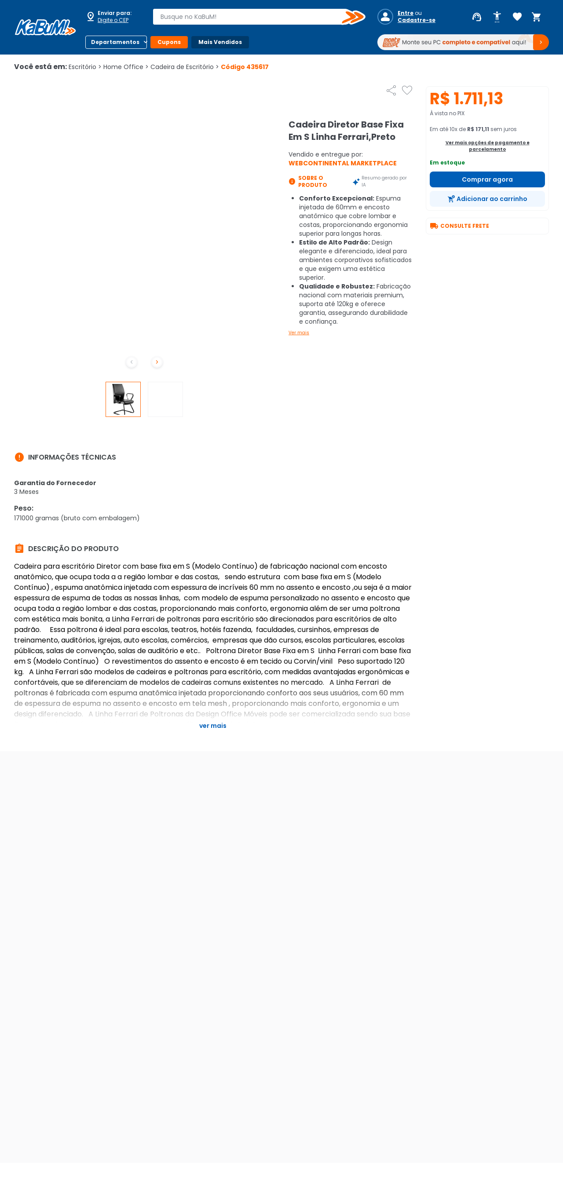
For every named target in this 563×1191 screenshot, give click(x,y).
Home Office (126, 66)
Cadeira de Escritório (184, 66)
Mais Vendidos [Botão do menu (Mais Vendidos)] (220, 42)
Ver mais (299, 332)
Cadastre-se (416, 20)
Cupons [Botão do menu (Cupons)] (169, 42)
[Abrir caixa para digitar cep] (113, 17)
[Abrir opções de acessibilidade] (497, 17)
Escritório (85, 66)
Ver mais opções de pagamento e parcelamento (488, 146)
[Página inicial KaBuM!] (45, 27)
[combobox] (253, 17)
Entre (405, 13)
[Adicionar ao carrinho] (487, 199)
